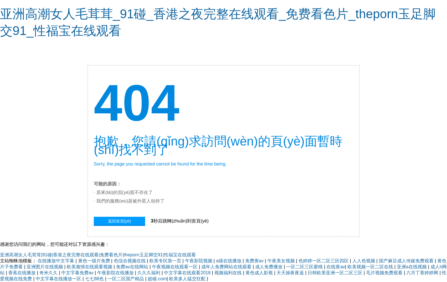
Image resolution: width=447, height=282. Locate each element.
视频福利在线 (228, 272)
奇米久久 (49, 272)
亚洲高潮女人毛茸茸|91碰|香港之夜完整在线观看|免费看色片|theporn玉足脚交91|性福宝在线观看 (98, 254)
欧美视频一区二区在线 (371, 266)
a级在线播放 (229, 260)
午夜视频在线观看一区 (175, 266)
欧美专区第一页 (165, 260)
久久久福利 (149, 272)
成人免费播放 (269, 266)
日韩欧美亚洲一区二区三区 (335, 272)
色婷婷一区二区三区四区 (324, 260)
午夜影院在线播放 (116, 272)
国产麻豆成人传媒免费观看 (407, 260)
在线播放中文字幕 (56, 260)
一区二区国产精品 (126, 278)
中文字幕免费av (78, 272)
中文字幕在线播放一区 (59, 278)
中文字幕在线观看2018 (188, 272)
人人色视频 (364, 260)
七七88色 (95, 278)
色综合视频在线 (130, 260)
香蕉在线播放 (22, 272)
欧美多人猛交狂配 (188, 278)
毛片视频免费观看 (385, 272)
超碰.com (157, 278)
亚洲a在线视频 (412, 266)
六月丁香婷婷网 (422, 272)
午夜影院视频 (199, 260)
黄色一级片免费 (94, 260)
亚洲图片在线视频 (45, 266)
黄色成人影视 (259, 272)
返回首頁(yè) (119, 221)
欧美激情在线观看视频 (90, 266)
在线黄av (335, 266)
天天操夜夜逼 (291, 272)
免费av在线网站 (132, 266)
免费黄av (255, 260)
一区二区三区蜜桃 (305, 266)
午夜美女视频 (281, 260)
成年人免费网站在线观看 (227, 266)
